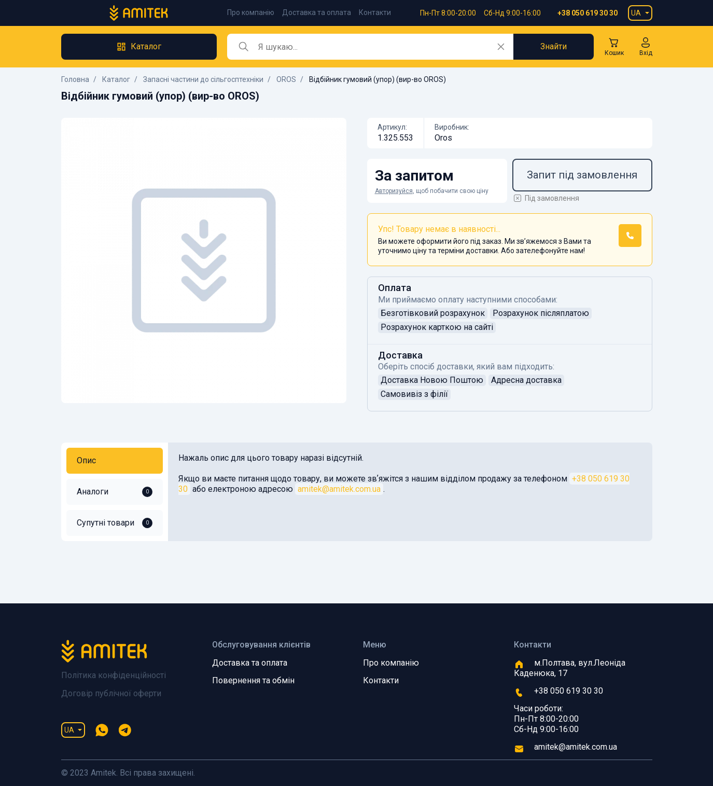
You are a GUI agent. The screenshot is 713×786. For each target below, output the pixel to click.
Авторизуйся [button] (394, 191)
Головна (75, 79)
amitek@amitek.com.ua (339, 489)
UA (636, 13)
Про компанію (250, 12)
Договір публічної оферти (111, 693)
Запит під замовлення (582, 175)
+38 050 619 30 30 (587, 13)
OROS (286, 79)
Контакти (375, 12)
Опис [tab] (86, 460)
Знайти (553, 46)
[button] (645, 46)
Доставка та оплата (316, 12)
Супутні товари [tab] (114, 523)
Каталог (116, 79)
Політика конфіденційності (113, 675)
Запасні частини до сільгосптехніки (203, 79)
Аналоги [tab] (114, 492)
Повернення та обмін (253, 680)
